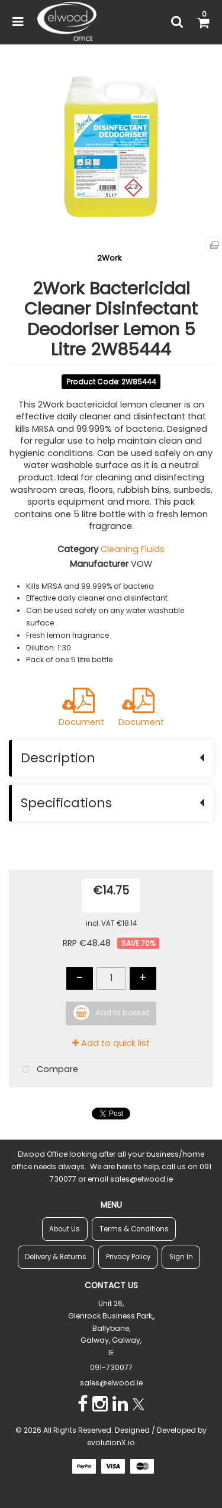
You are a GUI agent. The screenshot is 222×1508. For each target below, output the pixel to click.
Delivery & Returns (55, 1257)
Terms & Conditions (134, 1229)
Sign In (181, 1257)
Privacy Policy (128, 1257)
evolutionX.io (111, 1443)
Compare (47, 1070)
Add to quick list (111, 1043)
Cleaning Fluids (133, 549)
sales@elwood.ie (111, 1383)
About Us (64, 1229)
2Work (109, 258)
